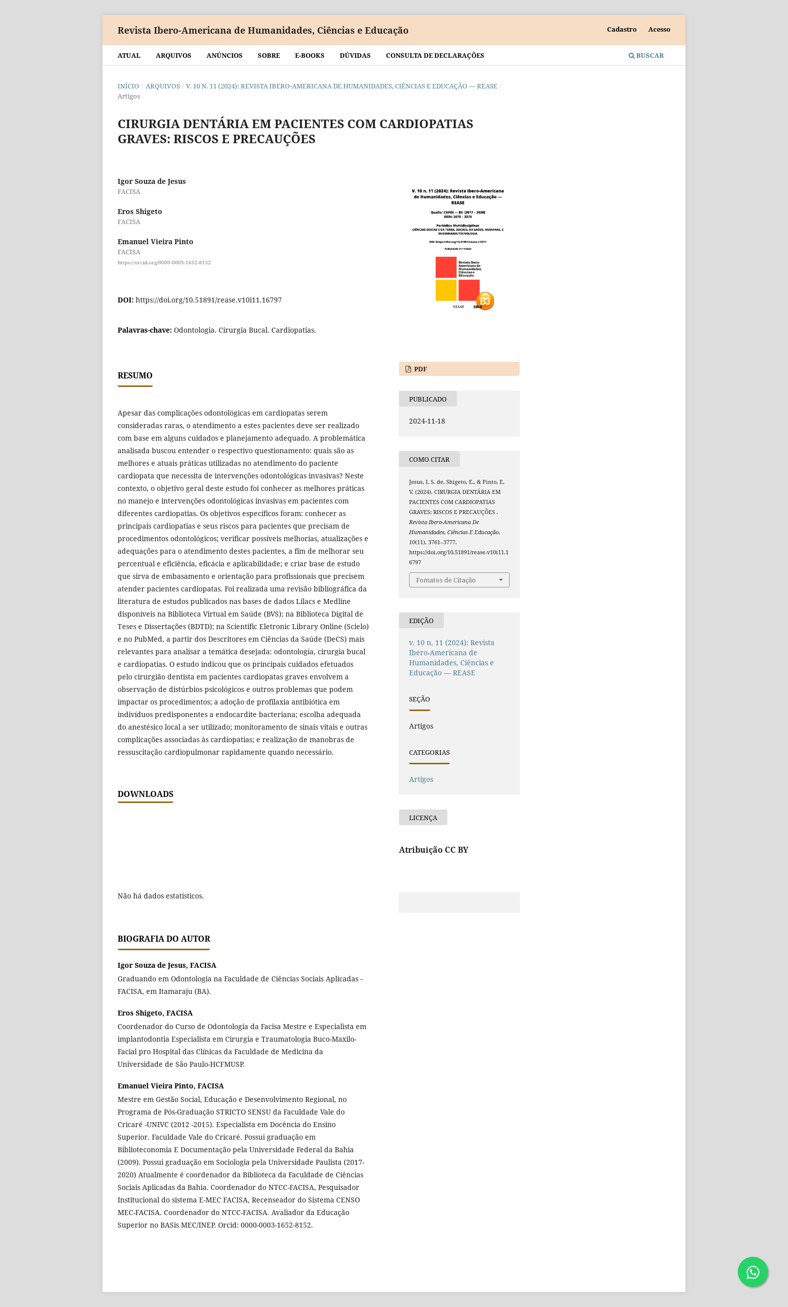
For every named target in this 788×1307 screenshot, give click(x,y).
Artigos (421, 779)
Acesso (659, 29)
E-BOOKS (310, 55)
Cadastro (622, 29)
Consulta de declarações (435, 55)
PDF (420, 368)
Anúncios (225, 55)
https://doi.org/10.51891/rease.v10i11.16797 (209, 300)
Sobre (269, 55)
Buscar (646, 55)
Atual (129, 55)
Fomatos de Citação (446, 579)
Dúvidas (355, 55)
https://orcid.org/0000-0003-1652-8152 (164, 262)
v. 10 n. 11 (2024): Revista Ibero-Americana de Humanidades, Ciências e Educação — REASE (342, 85)
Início (128, 85)
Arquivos (173, 55)
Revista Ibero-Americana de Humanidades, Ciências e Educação (263, 30)
